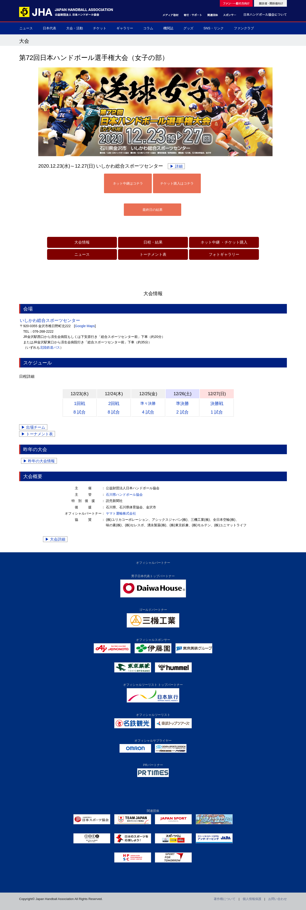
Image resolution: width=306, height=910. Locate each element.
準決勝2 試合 (182, 408)
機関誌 (168, 28)
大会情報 (82, 242)
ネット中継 (210, 242)
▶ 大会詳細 (55, 539)
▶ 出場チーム (33, 427)
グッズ (188, 28)
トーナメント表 (153, 254)
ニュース (26, 28)
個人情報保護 (252, 899)
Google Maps (85, 326)
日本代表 (49, 28)
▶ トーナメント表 (37, 434)
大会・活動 (74, 28)
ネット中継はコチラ (128, 183)
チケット (99, 28)
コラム (148, 28)
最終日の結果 (152, 210)
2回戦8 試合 (114, 408)
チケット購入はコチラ (177, 183)
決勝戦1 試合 (216, 408)
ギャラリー (124, 28)
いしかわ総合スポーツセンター (50, 320)
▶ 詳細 (176, 166)
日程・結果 (153, 242)
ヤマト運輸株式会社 (121, 513)
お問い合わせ (277, 899)
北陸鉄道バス (50, 347)
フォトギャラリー (224, 254)
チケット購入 (235, 242)
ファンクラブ (244, 28)
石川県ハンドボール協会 (124, 494)
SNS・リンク (213, 28)
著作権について (224, 899)
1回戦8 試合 (79, 408)
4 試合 (148, 408)
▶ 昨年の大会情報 (39, 461)
